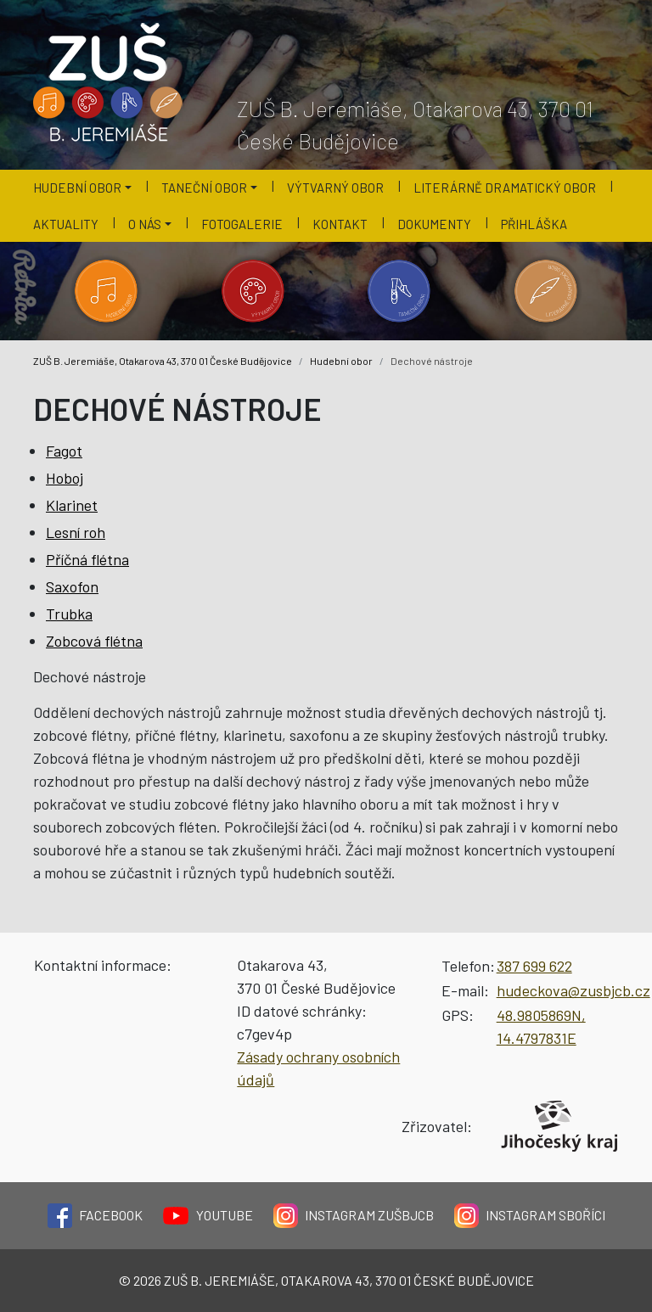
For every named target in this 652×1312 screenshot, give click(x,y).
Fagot (64, 450)
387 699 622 (534, 965)
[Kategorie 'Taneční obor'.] (399, 291)
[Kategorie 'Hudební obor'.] (106, 291)
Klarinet (72, 505)
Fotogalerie (242, 224)
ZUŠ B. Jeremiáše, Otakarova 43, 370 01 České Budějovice (162, 361)
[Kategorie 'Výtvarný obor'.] (253, 291)
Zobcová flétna (94, 640)
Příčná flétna (87, 559)
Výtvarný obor (335, 187)
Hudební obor (341, 361)
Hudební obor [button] (77, 187)
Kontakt (340, 224)
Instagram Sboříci (529, 1215)
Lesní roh (75, 532)
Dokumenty (434, 224)
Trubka (69, 613)
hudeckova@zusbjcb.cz (573, 990)
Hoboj (64, 477)
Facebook (95, 1215)
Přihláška (534, 224)
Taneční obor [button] (204, 187)
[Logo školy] (108, 83)
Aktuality (65, 224)
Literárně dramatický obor (504, 187)
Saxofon (72, 586)
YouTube (208, 1216)
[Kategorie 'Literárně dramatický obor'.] (546, 291)
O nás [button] (144, 224)
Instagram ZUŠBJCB (353, 1215)
